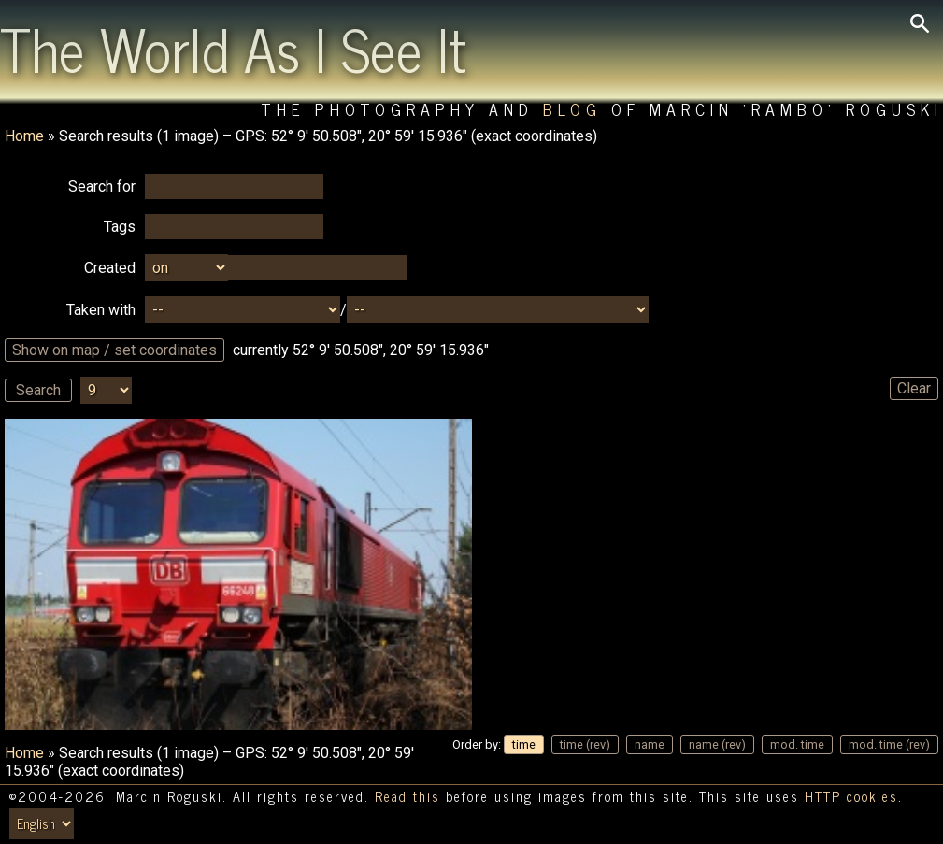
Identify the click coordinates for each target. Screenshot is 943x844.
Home (24, 136)
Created (110, 268)
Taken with (101, 310)
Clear (914, 388)
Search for (102, 186)
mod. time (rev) (889, 744)
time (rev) (585, 744)
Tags (120, 227)
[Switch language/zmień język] (41, 823)
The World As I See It (233, 47)
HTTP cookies (851, 796)
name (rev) (717, 744)
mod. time (797, 744)
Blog (572, 108)
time (523, 744)
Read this (407, 796)
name (649, 744)
